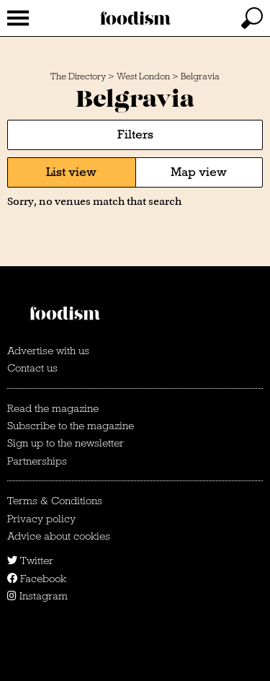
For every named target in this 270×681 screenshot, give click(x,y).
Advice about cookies (58, 536)
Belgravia (200, 76)
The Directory (78, 76)
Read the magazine (53, 408)
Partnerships (37, 460)
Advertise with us (48, 350)
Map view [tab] (199, 172)
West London (143, 76)
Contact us (32, 367)
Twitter (30, 560)
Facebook (36, 578)
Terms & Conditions (54, 500)
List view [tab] (71, 172)
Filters (135, 134)
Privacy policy (41, 518)
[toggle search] (252, 18)
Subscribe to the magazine (70, 425)
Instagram (37, 595)
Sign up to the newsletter (65, 442)
